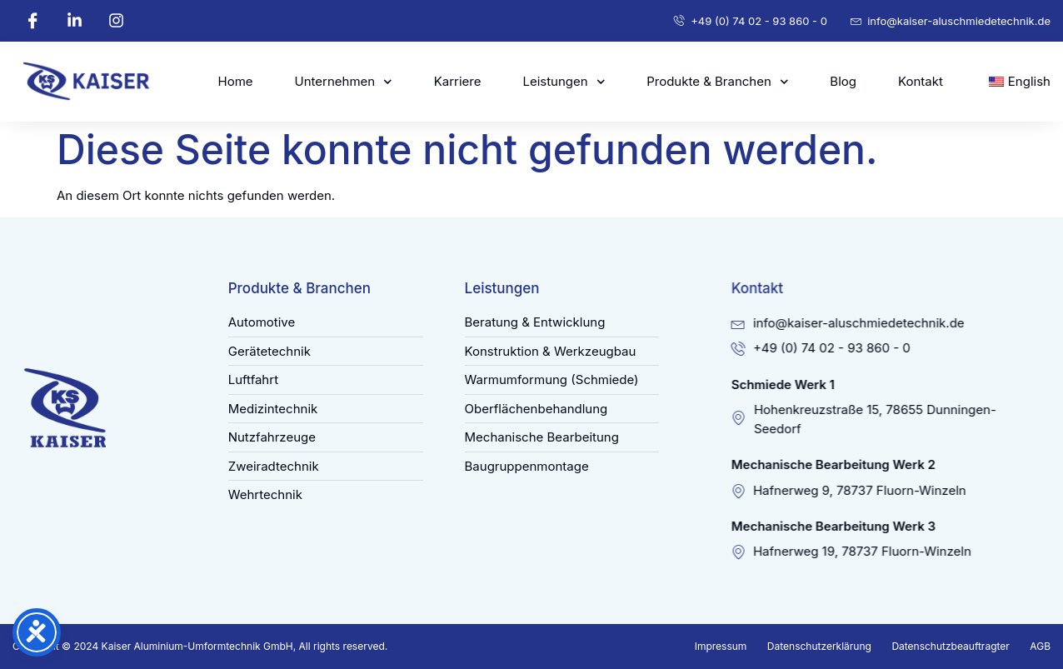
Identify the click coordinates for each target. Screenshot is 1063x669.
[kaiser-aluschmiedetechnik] (90, 81)
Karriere (458, 81)
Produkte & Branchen (717, 82)
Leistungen (563, 82)
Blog (843, 81)
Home (235, 81)
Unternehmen (343, 82)
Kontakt (920, 81)
